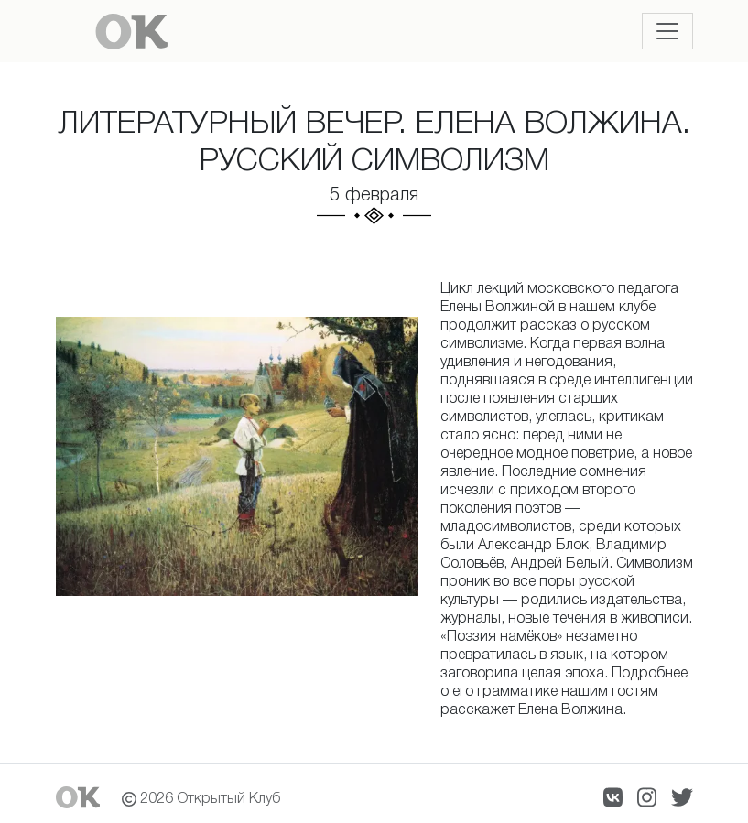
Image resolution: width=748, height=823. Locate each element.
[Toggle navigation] (667, 31)
